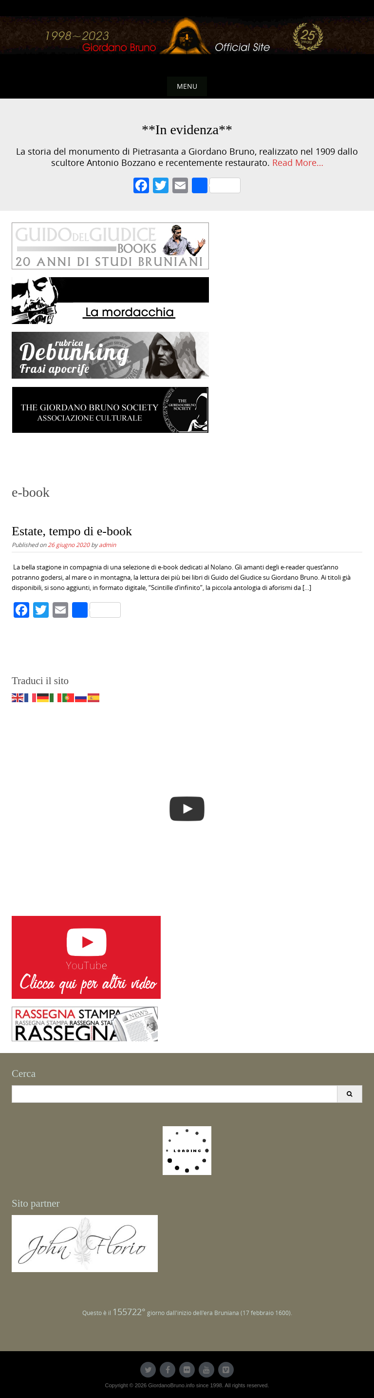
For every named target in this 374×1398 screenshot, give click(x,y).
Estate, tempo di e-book (72, 531)
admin (107, 544)
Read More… (297, 162)
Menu (187, 86)
